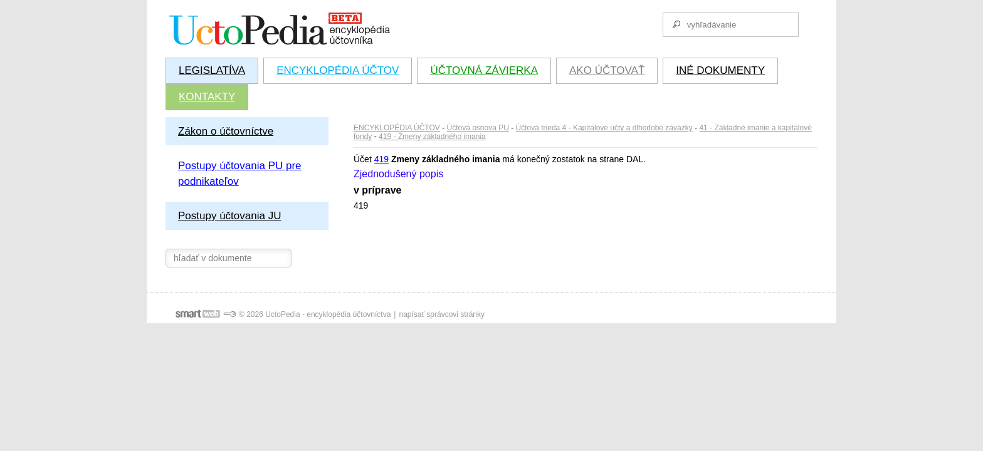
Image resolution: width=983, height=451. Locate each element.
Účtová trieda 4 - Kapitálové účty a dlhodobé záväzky (604, 127)
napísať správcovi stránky (442, 314)
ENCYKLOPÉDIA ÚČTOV (397, 127)
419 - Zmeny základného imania (432, 136)
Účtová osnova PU (478, 127)
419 (381, 159)
